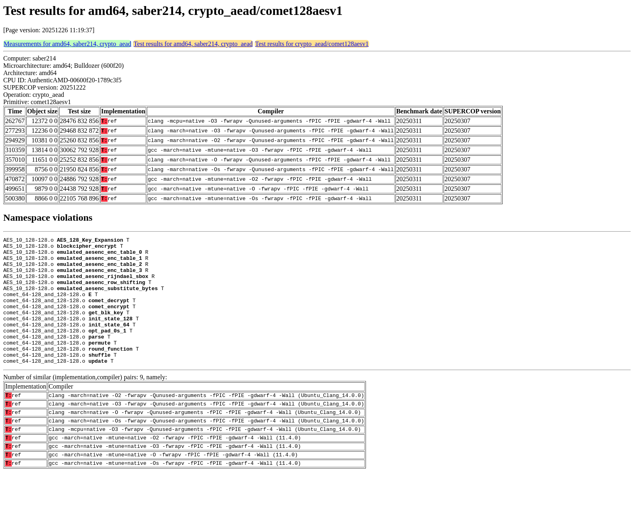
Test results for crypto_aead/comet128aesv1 (312, 43)
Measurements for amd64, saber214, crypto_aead (67, 43)
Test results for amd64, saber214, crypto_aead (192, 43)
